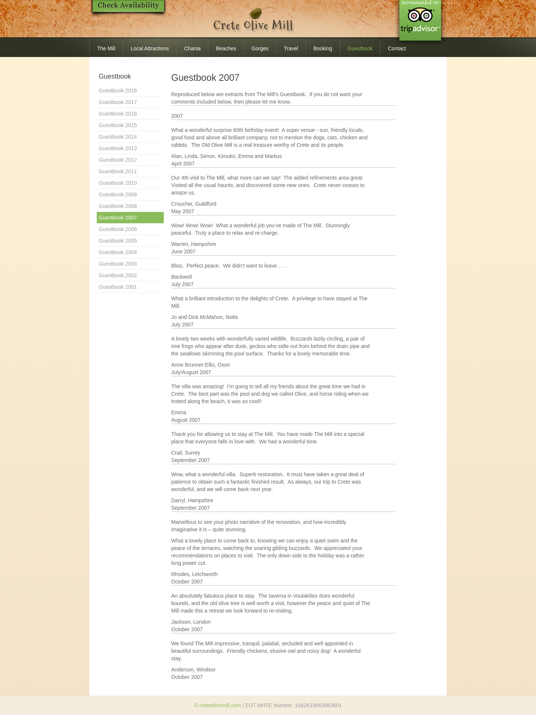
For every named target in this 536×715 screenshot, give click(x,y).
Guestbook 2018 (118, 91)
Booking (322, 48)
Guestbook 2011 (118, 171)
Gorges (260, 48)
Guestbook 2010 (118, 183)
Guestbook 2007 (118, 218)
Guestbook (360, 48)
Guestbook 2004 (118, 252)
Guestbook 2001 (118, 287)
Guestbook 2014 (118, 137)
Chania (192, 48)
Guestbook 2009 (118, 194)
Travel (291, 48)
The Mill (106, 48)
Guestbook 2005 (118, 241)
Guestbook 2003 (118, 264)
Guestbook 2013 (118, 148)
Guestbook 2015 (118, 125)
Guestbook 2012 (118, 160)
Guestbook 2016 (118, 114)
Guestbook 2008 (118, 206)
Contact (397, 48)
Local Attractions (150, 48)
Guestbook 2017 (118, 102)
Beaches (226, 48)
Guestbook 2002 (118, 275)
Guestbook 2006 (118, 229)
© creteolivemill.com (217, 705)
